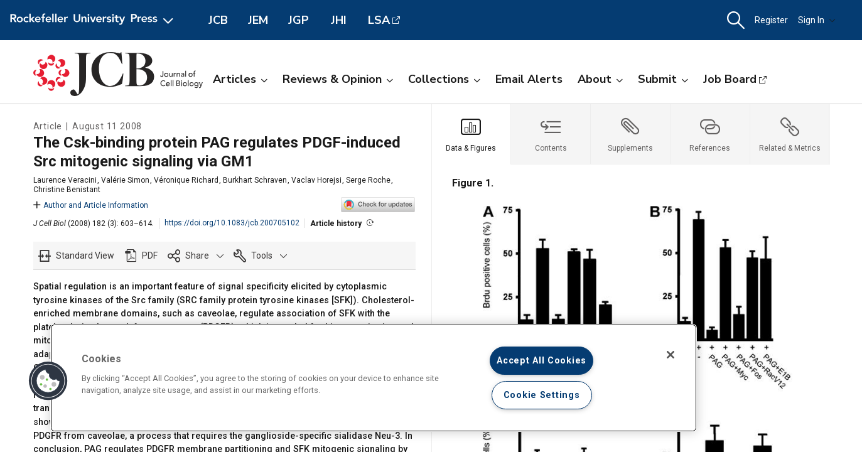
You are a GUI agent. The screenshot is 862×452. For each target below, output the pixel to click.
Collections (444, 79)
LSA (379, 20)
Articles (240, 79)
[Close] (670, 355)
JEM (258, 20)
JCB (218, 20)
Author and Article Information (90, 205)
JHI (339, 20)
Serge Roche (368, 180)
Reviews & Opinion (338, 79)
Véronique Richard (186, 180)
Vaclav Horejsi (316, 180)
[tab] (472, 134)
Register (771, 20)
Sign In (817, 20)
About (600, 79)
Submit (663, 79)
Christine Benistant (66, 189)
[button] (736, 20)
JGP (298, 20)
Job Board (730, 79)
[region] (373, 378)
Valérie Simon (125, 180)
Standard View (85, 255)
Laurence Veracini (65, 180)
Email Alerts (529, 79)
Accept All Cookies (541, 360)
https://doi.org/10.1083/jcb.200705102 (231, 222)
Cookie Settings (542, 395)
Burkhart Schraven (255, 180)
